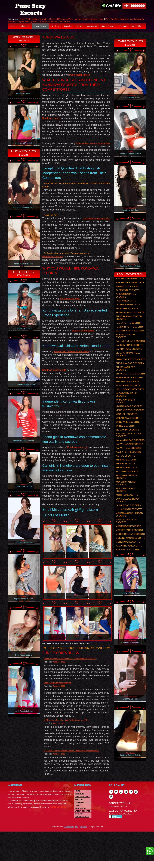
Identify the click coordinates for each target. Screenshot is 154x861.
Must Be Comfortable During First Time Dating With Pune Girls (72, 684)
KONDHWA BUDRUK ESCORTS (126, 484)
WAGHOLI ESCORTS (126, 421)
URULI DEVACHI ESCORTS (130, 397)
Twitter (116, 820)
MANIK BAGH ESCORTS (128, 534)
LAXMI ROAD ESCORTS (128, 513)
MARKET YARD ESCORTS (129, 537)
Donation (73, 26)
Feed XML (84, 856)
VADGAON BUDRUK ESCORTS (126, 402)
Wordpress (111, 825)
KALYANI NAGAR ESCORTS (130, 448)
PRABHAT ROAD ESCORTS (130, 320)
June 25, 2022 (60, 688)
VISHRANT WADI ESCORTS (130, 418)
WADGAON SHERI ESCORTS (125, 408)
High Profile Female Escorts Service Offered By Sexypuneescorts (74, 778)
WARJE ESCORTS (125, 433)
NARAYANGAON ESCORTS (130, 290)
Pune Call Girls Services (116, 19)
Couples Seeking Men (27, 21)
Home (13, 26)
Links (86, 26)
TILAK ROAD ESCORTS (128, 393)
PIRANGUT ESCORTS (127, 316)
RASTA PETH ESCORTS (128, 330)
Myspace (126, 820)
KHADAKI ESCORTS (126, 467)
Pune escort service (79, 82)
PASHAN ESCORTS (126, 308)
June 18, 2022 (60, 750)
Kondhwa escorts (51, 126)
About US (79, 822)
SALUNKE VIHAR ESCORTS (130, 348)
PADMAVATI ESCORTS (127, 298)
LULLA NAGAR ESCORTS (129, 517)
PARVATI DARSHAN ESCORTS (126, 303)
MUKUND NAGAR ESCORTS (130, 545)
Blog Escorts (82, 845)
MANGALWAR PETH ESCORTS (126, 528)
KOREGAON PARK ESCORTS (125, 497)
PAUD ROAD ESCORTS (128, 312)
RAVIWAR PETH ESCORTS (130, 334)
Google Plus (121, 820)
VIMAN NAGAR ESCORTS (129, 414)
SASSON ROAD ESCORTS (129, 352)
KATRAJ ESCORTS (125, 463)
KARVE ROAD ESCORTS (128, 455)
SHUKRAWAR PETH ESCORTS (126, 376)
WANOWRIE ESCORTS (128, 429)
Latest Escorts (117, 26)
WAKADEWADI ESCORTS (129, 425)
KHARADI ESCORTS (126, 475)
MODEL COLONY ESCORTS (130, 541)
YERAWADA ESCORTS (127, 437)
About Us (26, 26)
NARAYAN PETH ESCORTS (130, 286)
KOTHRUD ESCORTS (127, 502)
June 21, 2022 (60, 712)
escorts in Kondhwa (83, 341)
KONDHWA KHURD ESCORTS (125, 490)
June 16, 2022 (60, 781)
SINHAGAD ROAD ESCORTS (131, 381)
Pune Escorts (68, 856)
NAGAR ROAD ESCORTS (129, 553)
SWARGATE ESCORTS (127, 389)
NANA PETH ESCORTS (128, 557)
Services (59, 26)
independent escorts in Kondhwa (93, 151)
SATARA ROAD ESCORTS (129, 356)
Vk (131, 820)
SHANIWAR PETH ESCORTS (130, 367)
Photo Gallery (43, 26)
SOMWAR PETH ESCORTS (130, 385)
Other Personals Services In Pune (54, 21)
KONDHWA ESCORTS (127, 479)
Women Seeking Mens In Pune (89, 19)
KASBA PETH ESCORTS (128, 459)
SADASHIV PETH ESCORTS (130, 338)
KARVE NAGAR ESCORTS (129, 451)
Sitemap (134, 26)
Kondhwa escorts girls (54, 386)
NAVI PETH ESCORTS (127, 294)
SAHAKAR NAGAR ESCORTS (125, 343)
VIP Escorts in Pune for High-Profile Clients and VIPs (68, 747)
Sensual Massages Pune (61, 19)
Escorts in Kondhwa (52, 266)
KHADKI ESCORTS (125, 471)
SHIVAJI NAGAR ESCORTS (130, 371)
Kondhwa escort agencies (96, 228)
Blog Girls (15, 33)
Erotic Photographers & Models (34, 19)
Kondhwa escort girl (77, 465)
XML (76, 856)
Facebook (111, 820)
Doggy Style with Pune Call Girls (59, 709)
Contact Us (99, 26)
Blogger (136, 820)
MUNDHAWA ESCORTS (128, 549)
